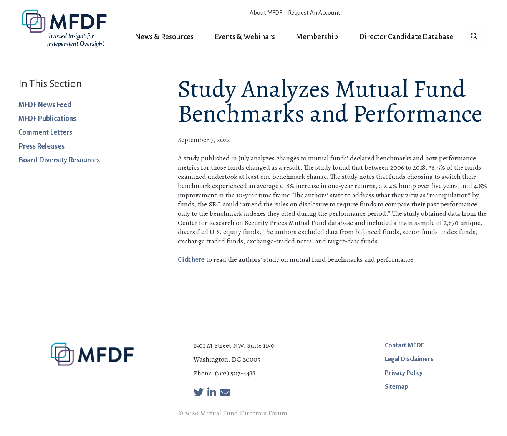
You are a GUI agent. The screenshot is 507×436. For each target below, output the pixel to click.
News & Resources (164, 37)
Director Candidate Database (406, 37)
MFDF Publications (47, 118)
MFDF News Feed (44, 105)
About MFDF (266, 12)
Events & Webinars (245, 37)
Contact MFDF (404, 345)
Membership (317, 37)
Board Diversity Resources (59, 160)
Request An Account (314, 12)
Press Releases (41, 146)
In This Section (50, 83)
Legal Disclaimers (409, 359)
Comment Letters (45, 132)
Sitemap (396, 386)
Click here (191, 259)
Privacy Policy (403, 373)
